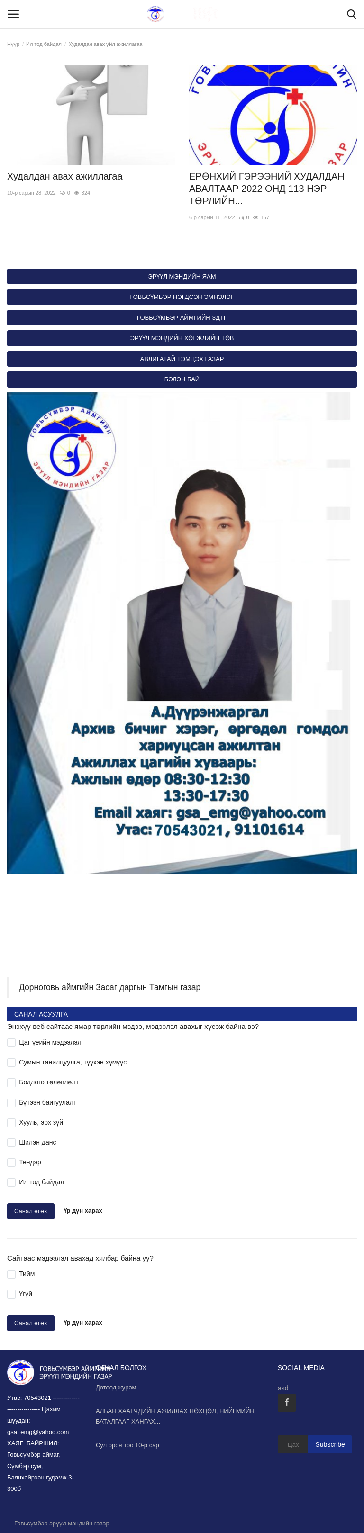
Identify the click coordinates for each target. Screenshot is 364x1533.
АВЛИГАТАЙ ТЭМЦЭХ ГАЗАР (182, 358)
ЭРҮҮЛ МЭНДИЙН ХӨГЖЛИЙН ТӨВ (182, 338)
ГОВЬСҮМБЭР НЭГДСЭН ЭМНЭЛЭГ (182, 296)
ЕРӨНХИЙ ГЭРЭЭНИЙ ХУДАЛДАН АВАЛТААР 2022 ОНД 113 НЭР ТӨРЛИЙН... (267, 188)
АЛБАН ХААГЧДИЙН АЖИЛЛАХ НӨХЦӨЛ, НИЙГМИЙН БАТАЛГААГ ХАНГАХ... (175, 1416)
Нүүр (13, 44)
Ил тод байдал (44, 44)
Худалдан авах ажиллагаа (65, 176)
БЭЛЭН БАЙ (182, 379)
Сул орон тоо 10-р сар (127, 1445)
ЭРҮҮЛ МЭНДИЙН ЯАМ (182, 276)
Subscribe (330, 1444)
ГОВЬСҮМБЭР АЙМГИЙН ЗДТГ (182, 317)
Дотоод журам (116, 1387)
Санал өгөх (30, 1211)
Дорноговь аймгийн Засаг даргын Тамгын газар (109, 987)
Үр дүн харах (83, 1211)
